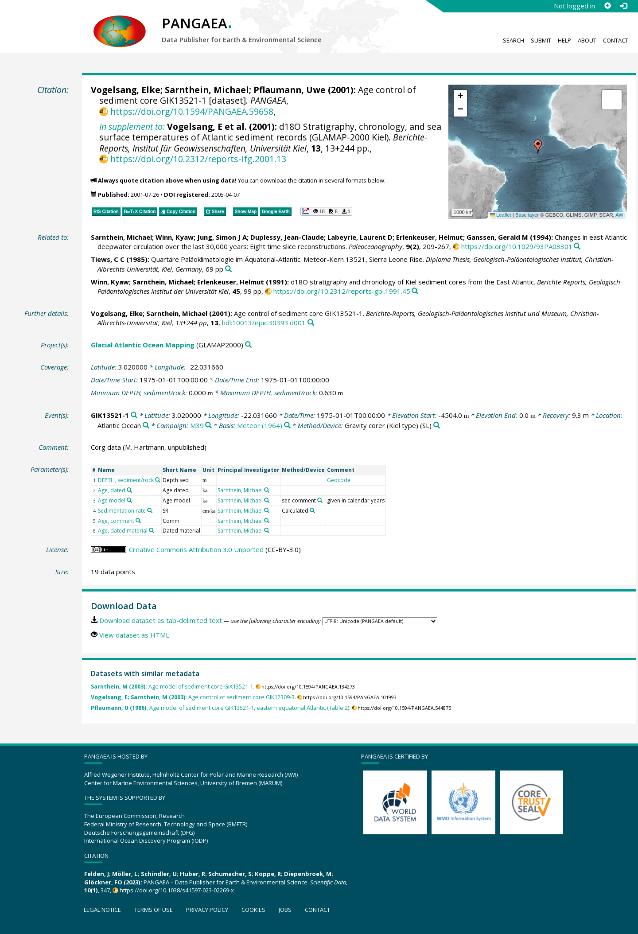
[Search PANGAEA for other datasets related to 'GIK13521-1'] (134, 415)
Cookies (253, 910)
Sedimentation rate (122, 510)
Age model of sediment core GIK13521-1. (172, 686)
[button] (538, 147)
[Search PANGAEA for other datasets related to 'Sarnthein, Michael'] (266, 490)
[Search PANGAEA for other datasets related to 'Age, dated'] (129, 490)
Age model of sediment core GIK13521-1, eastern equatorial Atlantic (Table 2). (220, 708)
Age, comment (116, 521)
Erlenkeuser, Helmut (429, 237)
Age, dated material (123, 530)
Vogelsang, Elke (125, 90)
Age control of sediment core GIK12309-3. (193, 697)
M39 (197, 425)
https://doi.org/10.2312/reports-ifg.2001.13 (198, 159)
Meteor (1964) (259, 425)
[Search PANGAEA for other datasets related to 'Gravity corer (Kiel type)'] (436, 425)
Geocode (338, 480)
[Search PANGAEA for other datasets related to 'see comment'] (320, 500)
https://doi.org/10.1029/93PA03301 (516, 246)
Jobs (285, 910)
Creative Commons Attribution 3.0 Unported (196, 549)
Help (564, 40)
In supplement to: (132, 126)
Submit (541, 40)
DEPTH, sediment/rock (126, 480)
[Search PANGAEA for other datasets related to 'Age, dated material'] (151, 530)
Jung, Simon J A (222, 237)
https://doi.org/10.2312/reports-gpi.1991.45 (341, 291)
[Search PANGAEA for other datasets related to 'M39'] (208, 425)
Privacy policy (207, 910)
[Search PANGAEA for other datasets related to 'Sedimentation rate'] (149, 510)
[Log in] (623, 5)
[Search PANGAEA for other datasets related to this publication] (577, 246)
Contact (615, 40)
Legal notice (102, 910)
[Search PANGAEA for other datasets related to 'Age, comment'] (138, 520)
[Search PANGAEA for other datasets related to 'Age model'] (129, 500)
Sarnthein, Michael (207, 90)
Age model (111, 500)
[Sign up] (607, 5)
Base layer (527, 215)
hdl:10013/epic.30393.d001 (264, 322)
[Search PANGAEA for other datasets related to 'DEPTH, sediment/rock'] (157, 480)
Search (513, 40)
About (587, 40)
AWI (620, 215)
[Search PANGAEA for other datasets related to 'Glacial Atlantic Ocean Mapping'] (248, 345)
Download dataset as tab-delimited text (160, 620)
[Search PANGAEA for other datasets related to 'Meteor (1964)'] (287, 425)
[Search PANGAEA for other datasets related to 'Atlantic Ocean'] (146, 425)
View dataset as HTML (134, 634)
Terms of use (153, 910)
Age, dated (111, 490)
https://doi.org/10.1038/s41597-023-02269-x (177, 890)
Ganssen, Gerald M (497, 237)
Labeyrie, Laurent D (360, 237)
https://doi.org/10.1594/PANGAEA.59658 (191, 111)
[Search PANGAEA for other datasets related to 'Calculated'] (312, 510)
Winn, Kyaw (175, 237)
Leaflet (500, 215)
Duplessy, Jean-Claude (287, 237)
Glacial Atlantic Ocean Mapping (143, 344)
